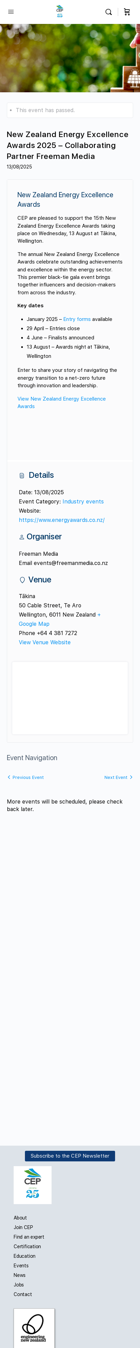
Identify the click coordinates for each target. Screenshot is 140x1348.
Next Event (115, 777)
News (20, 1275)
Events (21, 1265)
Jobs (19, 1285)
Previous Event (28, 777)
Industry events (83, 501)
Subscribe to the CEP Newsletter (70, 1156)
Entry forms (77, 319)
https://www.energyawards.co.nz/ (62, 520)
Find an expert (29, 1237)
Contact (23, 1294)
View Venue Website (45, 642)
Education (25, 1256)
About (20, 1218)
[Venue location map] (70, 703)
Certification (27, 1246)
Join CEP (23, 1227)
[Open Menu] (11, 11)
